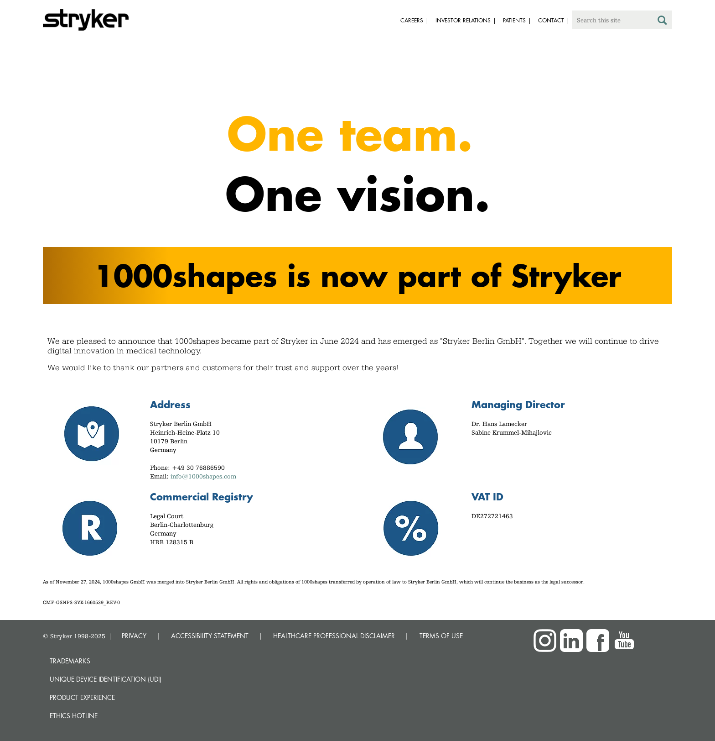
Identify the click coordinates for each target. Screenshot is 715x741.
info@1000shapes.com (203, 476)
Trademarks (70, 661)
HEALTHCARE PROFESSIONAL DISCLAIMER (334, 635)
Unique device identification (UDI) (105, 679)
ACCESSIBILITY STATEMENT (210, 635)
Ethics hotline (74, 715)
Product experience (82, 697)
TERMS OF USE (441, 635)
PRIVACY (134, 635)
